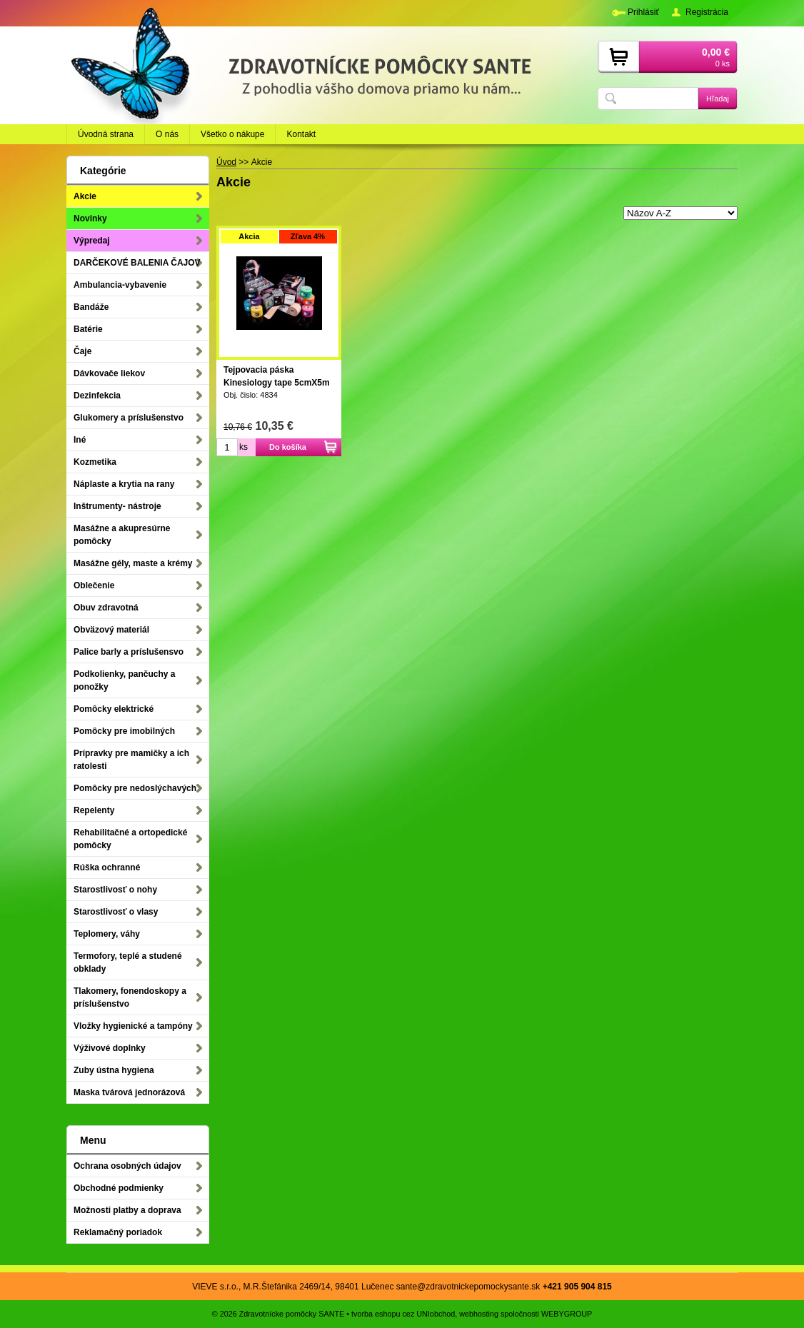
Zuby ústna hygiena (114, 1070)
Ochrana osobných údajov (127, 1166)
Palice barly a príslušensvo (129, 652)
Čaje (82, 351)
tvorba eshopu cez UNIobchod (403, 1313)
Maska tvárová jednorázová (129, 1092)
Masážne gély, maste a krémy (133, 563)
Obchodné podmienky (119, 1188)
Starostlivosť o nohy (115, 890)
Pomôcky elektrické (114, 709)
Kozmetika (95, 462)
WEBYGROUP (566, 1313)
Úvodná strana (106, 134)
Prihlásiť (643, 12)
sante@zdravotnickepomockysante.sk (468, 1287)
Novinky (90, 218)
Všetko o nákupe (232, 134)
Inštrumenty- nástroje (117, 506)
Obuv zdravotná (106, 608)
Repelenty (94, 810)
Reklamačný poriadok (118, 1232)
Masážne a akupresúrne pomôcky (122, 534)
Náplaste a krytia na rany (124, 484)
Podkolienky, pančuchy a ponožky (125, 680)
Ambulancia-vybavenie (120, 285)
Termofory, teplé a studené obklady (128, 962)
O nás (167, 134)
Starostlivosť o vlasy (116, 912)
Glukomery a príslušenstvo (129, 418)
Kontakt (301, 134)
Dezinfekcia (97, 396)
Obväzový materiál (111, 630)
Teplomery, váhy (107, 934)
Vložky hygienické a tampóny (133, 1026)
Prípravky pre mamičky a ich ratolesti (131, 759)
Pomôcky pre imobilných (124, 731)
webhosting (478, 1313)
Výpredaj (92, 241)
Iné (80, 440)
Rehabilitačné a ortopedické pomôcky (130, 839)
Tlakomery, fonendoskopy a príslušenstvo (130, 997)
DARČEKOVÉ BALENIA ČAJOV (137, 263)
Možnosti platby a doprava (127, 1210)
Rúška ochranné (107, 867)
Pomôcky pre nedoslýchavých (135, 788)
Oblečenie (94, 585)
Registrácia (706, 12)
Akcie (85, 196)
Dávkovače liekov (109, 373)
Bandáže (91, 307)
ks (243, 447)
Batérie (88, 329)
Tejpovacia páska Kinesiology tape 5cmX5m (276, 376)
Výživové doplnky (110, 1048)
